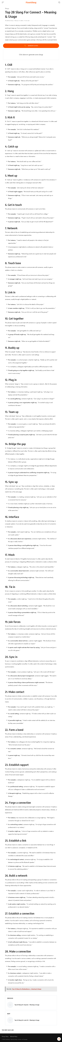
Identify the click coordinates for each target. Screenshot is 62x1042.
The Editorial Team (9, 20)
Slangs (7, 8)
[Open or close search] (59, 2)
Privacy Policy (5, 1036)
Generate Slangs (31, 46)
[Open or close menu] (3, 2)
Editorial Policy (13, 1036)
